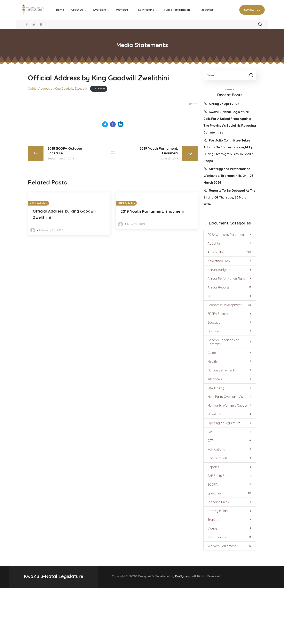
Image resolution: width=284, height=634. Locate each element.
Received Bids (230, 458)
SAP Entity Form (230, 476)
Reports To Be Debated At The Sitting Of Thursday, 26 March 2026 (229, 197)
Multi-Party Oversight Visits (230, 397)
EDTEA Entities (230, 314)
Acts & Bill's (230, 252)
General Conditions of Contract (230, 342)
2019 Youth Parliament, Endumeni (152, 211)
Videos (230, 528)
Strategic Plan (230, 511)
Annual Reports (230, 287)
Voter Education (230, 537)
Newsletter (230, 414)
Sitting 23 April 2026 (224, 104)
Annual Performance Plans (230, 278)
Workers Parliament (230, 546)
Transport (230, 520)
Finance (230, 331)
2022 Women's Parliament (230, 235)
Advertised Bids (230, 261)
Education (230, 322)
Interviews (230, 379)
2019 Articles (38, 203)
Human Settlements (230, 370)
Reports (230, 467)
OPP (230, 432)
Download (98, 89)
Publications (230, 449)
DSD (230, 296)
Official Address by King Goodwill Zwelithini (58, 88)
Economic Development (230, 305)
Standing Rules (230, 502)
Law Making (230, 388)
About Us (230, 243)
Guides (230, 353)
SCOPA (230, 484)
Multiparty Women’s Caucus (230, 405)
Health (230, 361)
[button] (252, 10)
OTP (230, 441)
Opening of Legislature (230, 423)
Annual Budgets (230, 270)
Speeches (230, 493)
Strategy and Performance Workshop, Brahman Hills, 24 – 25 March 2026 (228, 175)
